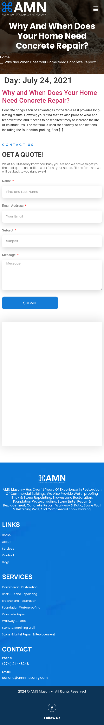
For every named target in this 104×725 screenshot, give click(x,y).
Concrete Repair (14, 614)
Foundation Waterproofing (21, 607)
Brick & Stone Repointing (19, 594)
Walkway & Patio (14, 621)
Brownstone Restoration (19, 601)
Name (7, 181)
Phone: (7, 658)
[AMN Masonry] (52, 383)
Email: (6, 672)
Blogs (5, 562)
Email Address (13, 206)
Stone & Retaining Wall (18, 628)
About (6, 542)
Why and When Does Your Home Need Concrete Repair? (49, 96)
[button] (95, 9)
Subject (8, 230)
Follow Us (52, 718)
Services (8, 549)
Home (6, 535)
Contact (8, 555)
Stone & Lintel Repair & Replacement (28, 634)
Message (9, 255)
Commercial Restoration (20, 587)
